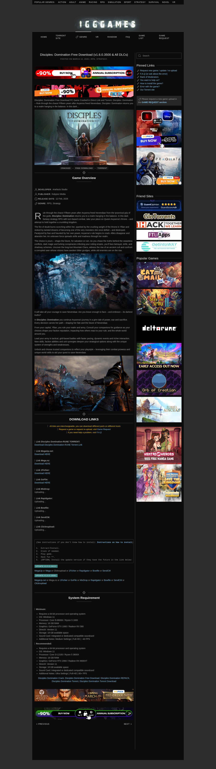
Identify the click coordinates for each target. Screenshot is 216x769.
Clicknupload (40, 583)
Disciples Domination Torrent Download (98, 681)
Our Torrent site (147, 90)
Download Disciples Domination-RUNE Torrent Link (58, 445)
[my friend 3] (159, 224)
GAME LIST (142, 37)
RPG (102, 2)
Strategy (140, 2)
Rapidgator (84, 571)
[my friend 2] (159, 216)
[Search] (159, 56)
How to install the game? (151, 83)
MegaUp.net (40, 580)
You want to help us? (149, 80)
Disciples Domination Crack (51, 678)
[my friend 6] (159, 234)
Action (62, 2)
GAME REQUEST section (154, 102)
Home (44, 37)
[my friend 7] (159, 246)
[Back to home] (108, 18)
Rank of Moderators (149, 77)
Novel (165, 2)
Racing (93, 2)
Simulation (114, 2)
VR (174, 2)
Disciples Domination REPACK (115, 678)
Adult (72, 2)
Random (112, 37)
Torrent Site (61, 37)
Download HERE (42, 454)
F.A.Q (99, 432)
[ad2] (158, 445)
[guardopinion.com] (159, 205)
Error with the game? (150, 86)
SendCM (106, 571)
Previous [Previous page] (43, 724)
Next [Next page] (128, 724)
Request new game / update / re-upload (158, 70)
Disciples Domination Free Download (82, 678)
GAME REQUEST (164, 37)
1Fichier (72, 571)
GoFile (73, 580)
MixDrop (84, 580)
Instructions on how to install (114, 542)
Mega (48, 571)
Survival (154, 2)
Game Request (104, 429)
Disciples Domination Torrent (65, 681)
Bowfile (96, 571)
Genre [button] (83, 37)
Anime (82, 2)
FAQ (128, 37)
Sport (127, 2)
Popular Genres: (44, 2)
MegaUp (38, 571)
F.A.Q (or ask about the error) (153, 74)
